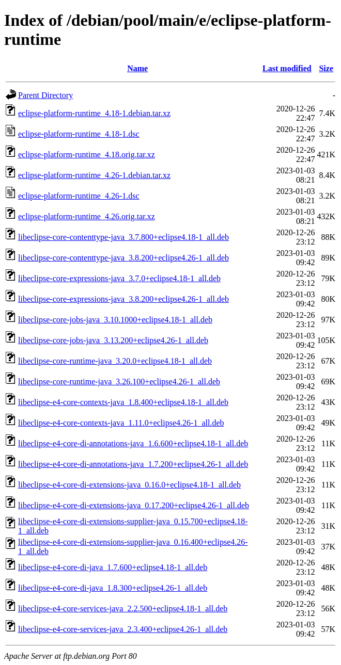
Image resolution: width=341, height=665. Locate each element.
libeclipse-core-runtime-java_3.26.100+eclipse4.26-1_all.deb (119, 381)
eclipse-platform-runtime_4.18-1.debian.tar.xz (94, 113)
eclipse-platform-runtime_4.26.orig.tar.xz (86, 216)
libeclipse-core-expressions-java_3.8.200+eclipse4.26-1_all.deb (123, 299)
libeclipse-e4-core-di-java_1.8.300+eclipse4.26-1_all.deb (112, 587)
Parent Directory (45, 95)
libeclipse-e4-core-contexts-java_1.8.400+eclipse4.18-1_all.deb (123, 402)
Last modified (287, 68)
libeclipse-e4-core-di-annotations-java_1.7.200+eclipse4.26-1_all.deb (133, 464)
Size (326, 68)
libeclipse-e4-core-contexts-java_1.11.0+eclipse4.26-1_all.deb (121, 422)
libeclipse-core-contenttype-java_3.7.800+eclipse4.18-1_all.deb (123, 237)
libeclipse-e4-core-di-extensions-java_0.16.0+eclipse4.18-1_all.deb (129, 484)
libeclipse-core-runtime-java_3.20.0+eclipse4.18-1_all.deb (115, 360)
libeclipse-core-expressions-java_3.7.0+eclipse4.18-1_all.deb (119, 278)
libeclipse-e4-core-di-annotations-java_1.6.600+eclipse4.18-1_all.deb (133, 443)
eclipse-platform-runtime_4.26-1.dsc (79, 195)
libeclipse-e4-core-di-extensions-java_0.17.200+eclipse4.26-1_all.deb (133, 505)
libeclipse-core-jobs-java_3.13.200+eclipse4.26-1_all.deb (113, 340)
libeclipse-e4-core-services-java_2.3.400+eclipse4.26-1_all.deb (122, 629)
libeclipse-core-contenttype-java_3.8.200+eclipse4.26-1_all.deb (123, 257)
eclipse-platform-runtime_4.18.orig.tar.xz (86, 154)
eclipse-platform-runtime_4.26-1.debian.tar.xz (94, 175)
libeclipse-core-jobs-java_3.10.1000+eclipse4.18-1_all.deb (115, 319)
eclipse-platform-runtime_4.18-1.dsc (79, 133)
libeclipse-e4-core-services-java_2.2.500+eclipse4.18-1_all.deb (122, 608)
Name (137, 68)
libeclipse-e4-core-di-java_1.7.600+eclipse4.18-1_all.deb (112, 567)
